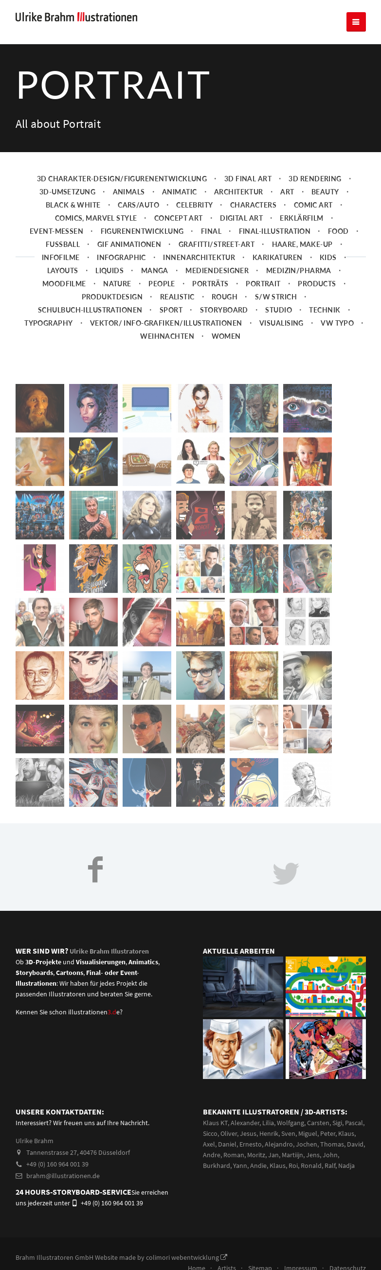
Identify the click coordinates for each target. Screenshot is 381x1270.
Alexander (245, 1122)
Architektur (238, 192)
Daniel (227, 1144)
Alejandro (279, 1144)
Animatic (179, 192)
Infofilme (61, 257)
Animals (129, 192)
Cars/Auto (138, 205)
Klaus (346, 1133)
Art (287, 192)
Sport (171, 310)
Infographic (121, 257)
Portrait (263, 283)
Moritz (256, 1154)
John (330, 1154)
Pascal (354, 1122)
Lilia (268, 1122)
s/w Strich (276, 297)
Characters (253, 205)
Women (226, 336)
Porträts (210, 283)
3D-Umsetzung (67, 192)
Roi (293, 1165)
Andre (211, 1154)
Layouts (62, 270)
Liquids (109, 270)
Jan (273, 1154)
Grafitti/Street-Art (216, 244)
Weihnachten (167, 336)
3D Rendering (315, 178)
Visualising (281, 323)
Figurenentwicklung (142, 231)
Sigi (337, 1122)
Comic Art (313, 205)
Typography (48, 323)
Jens (313, 1154)
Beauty (325, 192)
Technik (324, 310)
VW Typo (337, 323)
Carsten (318, 1122)
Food (338, 231)
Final (211, 231)
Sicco (210, 1133)
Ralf (330, 1165)
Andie (258, 1165)
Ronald (311, 1165)
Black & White (73, 205)
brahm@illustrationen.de (58, 1175)
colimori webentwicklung (186, 1257)
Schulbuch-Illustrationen (90, 310)
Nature (117, 283)
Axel (209, 1144)
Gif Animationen (129, 244)
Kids (328, 257)
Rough (224, 297)
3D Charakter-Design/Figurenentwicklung (122, 178)
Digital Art (241, 218)
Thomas (332, 1144)
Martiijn (292, 1154)
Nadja (346, 1165)
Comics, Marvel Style (96, 218)
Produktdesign (112, 297)
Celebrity (194, 205)
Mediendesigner (217, 270)
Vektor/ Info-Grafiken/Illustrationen (166, 323)
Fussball (63, 244)
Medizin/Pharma (298, 270)
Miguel (307, 1133)
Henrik (268, 1133)
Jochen (306, 1144)
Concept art (178, 218)
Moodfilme (64, 283)
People (161, 283)
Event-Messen (56, 231)
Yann (240, 1165)
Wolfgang (290, 1122)
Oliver (228, 1133)
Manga (154, 270)
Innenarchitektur (199, 257)
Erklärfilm (301, 218)
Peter (327, 1133)
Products (317, 283)
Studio (278, 310)
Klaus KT (215, 1122)
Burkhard (216, 1165)
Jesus (248, 1133)
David (355, 1144)
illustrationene (94, 1012)
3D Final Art (248, 178)
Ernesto (250, 1144)
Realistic (177, 297)
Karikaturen (278, 257)
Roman (233, 1154)
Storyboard (224, 310)
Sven (288, 1133)
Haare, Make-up (302, 244)
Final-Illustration (275, 231)
